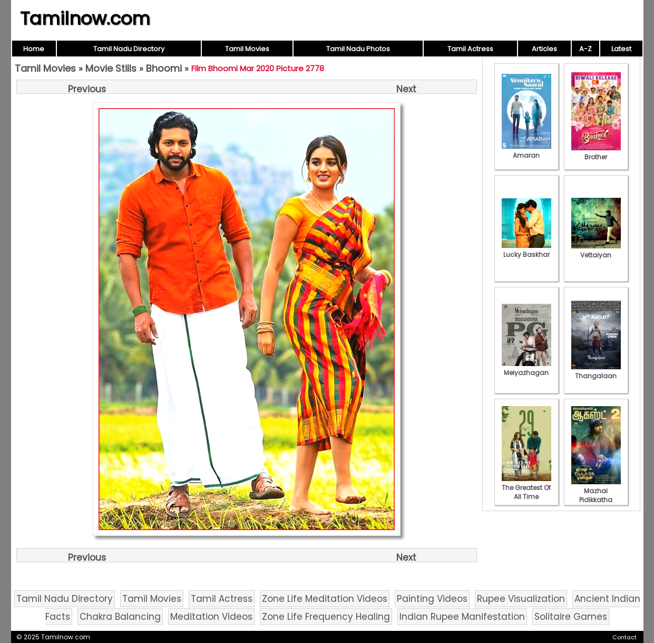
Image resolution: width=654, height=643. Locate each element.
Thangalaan (596, 371)
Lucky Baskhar (526, 250)
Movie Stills (110, 68)
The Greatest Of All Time (526, 487)
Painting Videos (432, 598)
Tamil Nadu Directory (128, 49)
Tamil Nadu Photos (358, 49)
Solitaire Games (570, 616)
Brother (596, 152)
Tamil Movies (247, 49)
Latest (621, 49)
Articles (544, 49)
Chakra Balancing (120, 616)
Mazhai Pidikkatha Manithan (596, 495)
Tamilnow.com (85, 18)
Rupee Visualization (521, 598)
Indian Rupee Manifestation (462, 616)
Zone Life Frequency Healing (326, 616)
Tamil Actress (470, 49)
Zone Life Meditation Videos (324, 598)
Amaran (526, 151)
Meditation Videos (211, 616)
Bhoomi (164, 68)
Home (33, 49)
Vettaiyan (596, 251)
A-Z (585, 49)
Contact (624, 637)
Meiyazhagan (526, 368)
